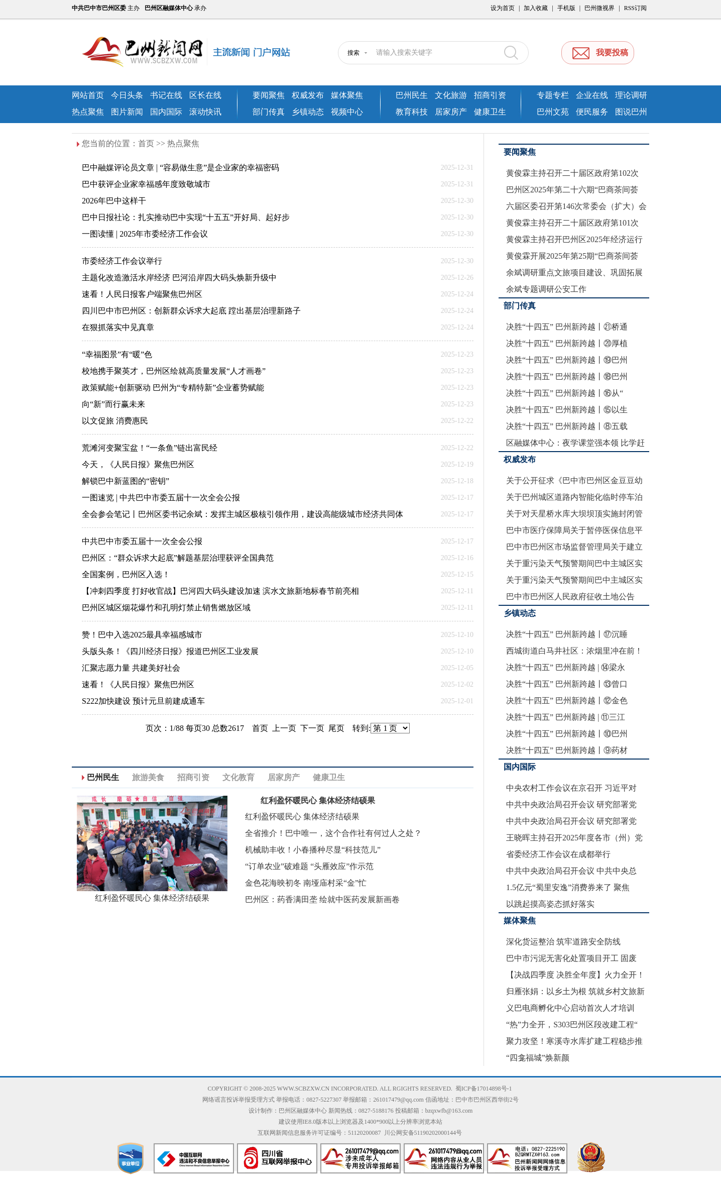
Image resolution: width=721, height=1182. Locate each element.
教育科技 (412, 112)
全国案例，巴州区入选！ (126, 574)
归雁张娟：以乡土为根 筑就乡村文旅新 (575, 991)
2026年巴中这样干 (114, 200)
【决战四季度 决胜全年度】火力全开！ (575, 975)
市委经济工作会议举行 (122, 261)
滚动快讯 (205, 112)
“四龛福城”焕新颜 (537, 1057)
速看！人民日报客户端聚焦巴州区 (142, 294)
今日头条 (127, 95)
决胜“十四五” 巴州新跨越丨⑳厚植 (567, 343)
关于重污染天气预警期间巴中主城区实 (574, 563)
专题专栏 (553, 95)
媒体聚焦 (347, 95)
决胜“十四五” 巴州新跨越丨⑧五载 (567, 426)
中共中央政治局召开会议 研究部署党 (571, 804)
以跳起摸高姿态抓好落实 (550, 904)
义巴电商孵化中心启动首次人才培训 (570, 1008)
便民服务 (592, 112)
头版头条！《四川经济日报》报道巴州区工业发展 (170, 651)
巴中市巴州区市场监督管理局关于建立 (574, 547)
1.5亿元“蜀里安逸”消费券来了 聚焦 (568, 887)
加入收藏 (536, 8)
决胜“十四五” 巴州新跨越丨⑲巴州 (567, 360)
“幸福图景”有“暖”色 (117, 354)
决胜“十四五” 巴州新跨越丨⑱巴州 (567, 376)
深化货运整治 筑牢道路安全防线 (563, 941)
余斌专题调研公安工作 (546, 289)
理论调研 (631, 95)
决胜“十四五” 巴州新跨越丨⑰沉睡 (567, 634)
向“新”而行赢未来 (113, 404)
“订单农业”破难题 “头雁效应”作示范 (309, 866)
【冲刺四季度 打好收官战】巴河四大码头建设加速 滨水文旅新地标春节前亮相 (220, 591)
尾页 (336, 728)
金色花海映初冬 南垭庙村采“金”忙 (306, 883)
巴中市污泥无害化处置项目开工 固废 (571, 958)
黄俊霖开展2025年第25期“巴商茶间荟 (572, 256)
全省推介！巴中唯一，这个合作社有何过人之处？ (333, 833)
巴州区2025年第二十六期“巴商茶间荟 (572, 189)
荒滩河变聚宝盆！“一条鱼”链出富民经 (149, 448)
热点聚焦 (88, 112)
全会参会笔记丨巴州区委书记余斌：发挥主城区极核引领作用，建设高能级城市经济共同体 (242, 514)
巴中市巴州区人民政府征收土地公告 (570, 596)
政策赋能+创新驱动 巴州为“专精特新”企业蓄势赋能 (173, 387)
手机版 (566, 8)
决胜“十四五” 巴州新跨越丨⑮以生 (567, 409)
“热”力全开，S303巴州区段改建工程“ (572, 1024)
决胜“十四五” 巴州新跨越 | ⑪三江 (565, 717)
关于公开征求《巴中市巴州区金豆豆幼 (574, 480)
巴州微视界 (599, 8)
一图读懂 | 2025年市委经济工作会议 (145, 234)
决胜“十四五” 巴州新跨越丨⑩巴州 (567, 733)
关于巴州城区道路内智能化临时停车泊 (574, 497)
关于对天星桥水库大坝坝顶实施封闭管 (574, 513)
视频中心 (347, 112)
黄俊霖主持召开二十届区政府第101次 (572, 223)
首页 (146, 143)
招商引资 (490, 95)
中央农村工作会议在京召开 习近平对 (571, 788)
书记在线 (166, 95)
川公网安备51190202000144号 (423, 1132)
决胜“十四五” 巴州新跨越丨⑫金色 (567, 700)
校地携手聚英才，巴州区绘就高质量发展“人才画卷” (174, 371)
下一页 (312, 728)
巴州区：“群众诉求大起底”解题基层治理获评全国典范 (178, 558)
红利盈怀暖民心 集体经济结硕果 (152, 898)
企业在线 (592, 95)
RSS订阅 (635, 8)
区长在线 (205, 95)
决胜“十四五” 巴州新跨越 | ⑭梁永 (565, 667)
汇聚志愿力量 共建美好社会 (131, 668)
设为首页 (503, 8)
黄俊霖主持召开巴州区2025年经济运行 (574, 239)
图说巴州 (631, 112)
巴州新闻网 (195, 52)
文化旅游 (451, 95)
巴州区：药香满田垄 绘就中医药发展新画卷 (322, 899)
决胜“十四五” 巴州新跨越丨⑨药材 (567, 750)
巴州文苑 (553, 112)
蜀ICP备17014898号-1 (483, 1088)
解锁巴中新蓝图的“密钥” (125, 481)
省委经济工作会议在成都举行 (558, 854)
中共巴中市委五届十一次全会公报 (142, 541)
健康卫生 (490, 112)
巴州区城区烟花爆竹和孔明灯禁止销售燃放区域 (166, 607)
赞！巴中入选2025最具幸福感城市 (142, 634)
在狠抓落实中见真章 (118, 327)
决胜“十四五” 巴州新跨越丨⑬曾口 (567, 684)
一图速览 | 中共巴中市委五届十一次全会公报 (161, 497)
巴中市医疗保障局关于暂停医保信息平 (574, 530)
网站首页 (88, 95)
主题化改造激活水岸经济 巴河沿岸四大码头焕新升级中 (179, 277)
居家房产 (451, 112)
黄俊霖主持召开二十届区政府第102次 (572, 173)
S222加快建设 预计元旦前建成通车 (143, 701)
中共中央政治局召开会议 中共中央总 (571, 871)
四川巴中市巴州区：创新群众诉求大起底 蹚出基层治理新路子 (191, 310)
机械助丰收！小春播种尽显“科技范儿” (313, 849)
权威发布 (308, 95)
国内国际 (166, 112)
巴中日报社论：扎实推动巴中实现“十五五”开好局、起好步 (186, 217)
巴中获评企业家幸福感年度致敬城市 (146, 184)
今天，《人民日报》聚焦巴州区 (138, 464)
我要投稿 (612, 52)
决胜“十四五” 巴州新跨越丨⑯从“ (564, 393)
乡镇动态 (308, 112)
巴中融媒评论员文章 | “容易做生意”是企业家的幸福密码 (180, 167)
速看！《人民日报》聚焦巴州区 (138, 684)
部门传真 (269, 112)
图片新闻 (127, 112)
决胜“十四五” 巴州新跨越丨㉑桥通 (567, 327)
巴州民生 (412, 95)
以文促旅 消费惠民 (115, 420)
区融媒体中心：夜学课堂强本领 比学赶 (575, 443)
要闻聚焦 (269, 95)
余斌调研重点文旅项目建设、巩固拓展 (574, 272)
